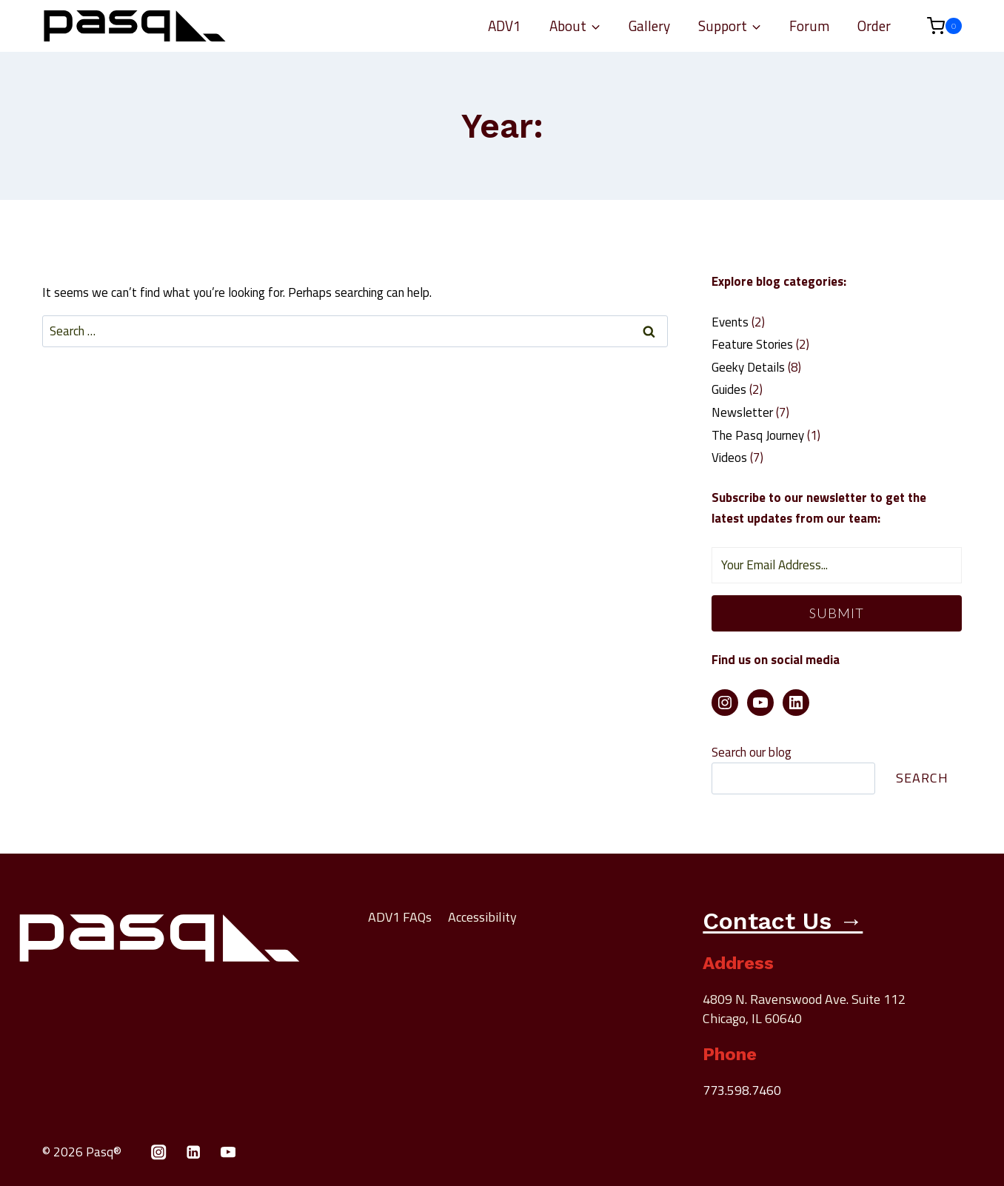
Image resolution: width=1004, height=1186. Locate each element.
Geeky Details (748, 367)
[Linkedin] (193, 1152)
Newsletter (742, 412)
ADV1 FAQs (400, 917)
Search (922, 778)
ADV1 (504, 25)
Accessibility (482, 917)
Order (874, 25)
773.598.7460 (742, 1090)
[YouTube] (228, 1152)
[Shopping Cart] (937, 26)
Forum (809, 25)
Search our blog (752, 752)
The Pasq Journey (758, 435)
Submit (836, 613)
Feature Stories (752, 344)
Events (730, 322)
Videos (729, 457)
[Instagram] (159, 1152)
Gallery (649, 25)
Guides (729, 389)
